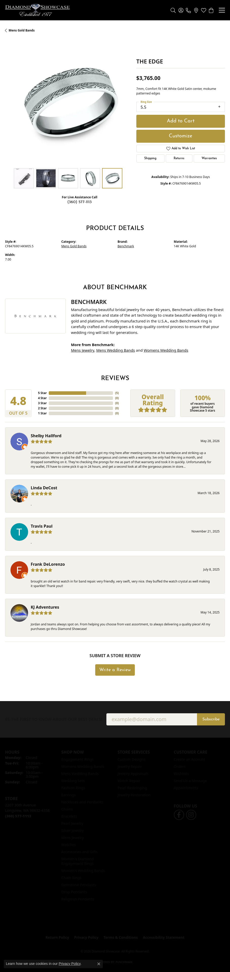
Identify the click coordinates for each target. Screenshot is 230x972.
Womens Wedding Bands (166, 350)
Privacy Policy (86, 937)
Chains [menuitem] (67, 809)
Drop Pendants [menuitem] (74, 891)
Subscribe (211, 719)
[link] (188, 10)
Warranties (209, 158)
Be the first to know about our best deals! (53, 719)
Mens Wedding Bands (115, 350)
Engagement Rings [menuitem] (77, 759)
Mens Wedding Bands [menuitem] (80, 773)
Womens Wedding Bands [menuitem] (82, 766)
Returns (179, 158)
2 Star (42, 408)
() (117, 393)
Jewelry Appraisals (133, 773)
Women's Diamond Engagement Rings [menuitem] (77, 861)
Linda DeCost (44, 488)
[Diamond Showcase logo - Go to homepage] (37, 10)
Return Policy (57, 937)
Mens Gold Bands (22, 30)
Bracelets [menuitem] (69, 816)
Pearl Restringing (132, 787)
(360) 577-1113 (79, 202)
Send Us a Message (190, 780)
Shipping (150, 158)
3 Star (42, 403)
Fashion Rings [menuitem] (73, 787)
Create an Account (189, 759)
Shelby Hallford (46, 436)
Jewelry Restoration (134, 794)
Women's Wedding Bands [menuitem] (83, 870)
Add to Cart (180, 121)
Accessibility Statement (164, 937)
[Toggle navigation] (221, 10)
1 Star (42, 413)
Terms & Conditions (121, 937)
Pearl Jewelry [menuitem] (72, 823)
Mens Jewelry (82, 350)
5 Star (42, 393)
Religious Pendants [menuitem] (77, 899)
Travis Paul (42, 526)
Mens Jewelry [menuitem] (72, 837)
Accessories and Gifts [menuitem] (79, 851)
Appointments (186, 787)
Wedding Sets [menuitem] (73, 780)
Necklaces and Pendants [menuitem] (82, 802)
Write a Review (115, 670)
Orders (180, 766)
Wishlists (181, 773)
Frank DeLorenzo (48, 564)
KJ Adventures (45, 607)
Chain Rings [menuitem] (71, 877)
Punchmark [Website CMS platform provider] (124, 962)
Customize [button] (180, 136)
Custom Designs (131, 759)
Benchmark (126, 246)
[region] (68, 102)
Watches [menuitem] (68, 844)
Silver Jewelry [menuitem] (72, 830)
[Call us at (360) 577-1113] (18, 816)
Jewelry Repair (130, 766)
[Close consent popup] (98, 963)
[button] (173, 10)
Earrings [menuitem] (68, 794)
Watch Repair (129, 780)
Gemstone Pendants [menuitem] (78, 884)
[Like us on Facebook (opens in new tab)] (179, 815)
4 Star (42, 398)
